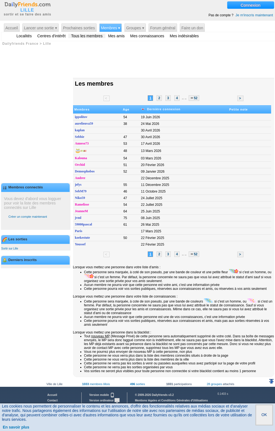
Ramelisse (82, 204)
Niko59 (80, 198)
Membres (82, 109)
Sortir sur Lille (9, 248)
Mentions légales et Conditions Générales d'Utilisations (171, 400)
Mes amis (116, 36)
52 (193, 98)
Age (126, 109)
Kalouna (81, 158)
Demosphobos (85, 171)
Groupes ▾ (135, 28)
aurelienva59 (84, 123)
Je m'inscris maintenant (254, 15)
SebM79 (81, 191)
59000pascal (83, 224)
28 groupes (214, 384)
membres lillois (96, 384)
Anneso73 (82, 143)
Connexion (251, 5)
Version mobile (102, 394)
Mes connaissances (147, 36)
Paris (78, 231)
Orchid (80, 165)
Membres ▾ (110, 28)
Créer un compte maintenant (28, 216)
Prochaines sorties (79, 28)
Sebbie (79, 137)
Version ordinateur (104, 400)
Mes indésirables (184, 36)
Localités (24, 36)
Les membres (94, 83)
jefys (78, 184)
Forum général (162, 28)
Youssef (80, 244)
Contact (52, 400)
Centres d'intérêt (51, 36)
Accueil (12, 28)
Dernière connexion (160, 109)
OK (264, 414)
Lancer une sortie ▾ (40, 28)
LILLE (27, 10)
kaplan (80, 130)
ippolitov (81, 117)
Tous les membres (87, 36)
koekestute (82, 238)
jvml (78, 218)
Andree (80, 178)
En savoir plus (16, 427)
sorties (137, 384)
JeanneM (81, 211)
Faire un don (192, 28)
